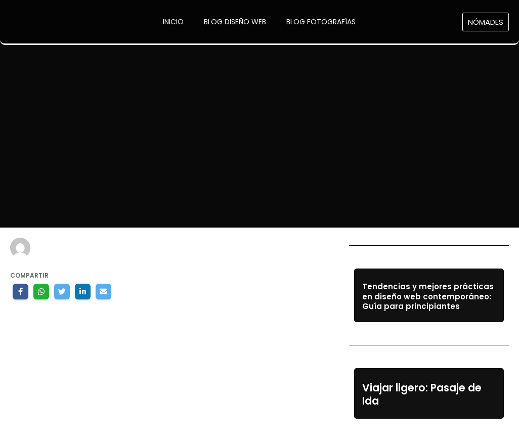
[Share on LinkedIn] (83, 291)
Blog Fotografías (321, 22)
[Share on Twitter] (62, 291)
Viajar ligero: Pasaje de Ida (422, 395)
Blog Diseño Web (235, 22)
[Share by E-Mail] (103, 291)
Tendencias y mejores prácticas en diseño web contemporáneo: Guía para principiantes (428, 296)
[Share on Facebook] (20, 291)
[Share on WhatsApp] (41, 291)
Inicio (173, 22)
